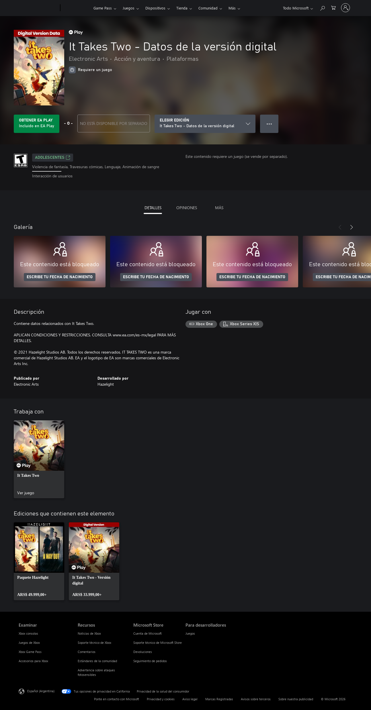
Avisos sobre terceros (256, 699)
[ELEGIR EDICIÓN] (205, 124)
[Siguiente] (351, 227)
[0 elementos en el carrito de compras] (333, 7)
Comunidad (208, 7)
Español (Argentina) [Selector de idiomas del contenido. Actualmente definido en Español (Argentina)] (40, 691)
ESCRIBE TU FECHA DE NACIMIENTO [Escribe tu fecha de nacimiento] (60, 277)
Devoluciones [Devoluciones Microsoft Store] (142, 652)
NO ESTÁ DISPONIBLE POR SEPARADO (113, 123)
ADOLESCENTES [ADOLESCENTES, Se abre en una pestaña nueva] (52, 157)
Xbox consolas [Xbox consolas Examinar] (28, 633)
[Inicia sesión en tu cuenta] (345, 8)
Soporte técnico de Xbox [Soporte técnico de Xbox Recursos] (94, 642)
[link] (39, 459)
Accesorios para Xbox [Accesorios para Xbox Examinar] (33, 661)
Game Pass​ (102, 7)
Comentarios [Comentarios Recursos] (86, 652)
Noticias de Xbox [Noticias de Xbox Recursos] (89, 633)
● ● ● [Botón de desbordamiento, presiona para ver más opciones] (269, 123)
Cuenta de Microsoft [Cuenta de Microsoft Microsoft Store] (147, 633)
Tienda (182, 7)
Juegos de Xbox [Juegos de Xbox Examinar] (29, 642)
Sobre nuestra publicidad (295, 699)
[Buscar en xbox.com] (322, 7)
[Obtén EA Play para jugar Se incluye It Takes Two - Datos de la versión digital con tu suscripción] (36, 124)
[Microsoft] (38, 8)
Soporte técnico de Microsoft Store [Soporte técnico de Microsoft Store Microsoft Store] (157, 642)
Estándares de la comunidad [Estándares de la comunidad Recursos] (97, 661)
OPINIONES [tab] (186, 207)
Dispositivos (155, 7)
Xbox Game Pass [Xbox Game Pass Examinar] (30, 652)
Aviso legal (190, 699)
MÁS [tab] (219, 207)
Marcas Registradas (219, 699)
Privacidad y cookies (161, 699)
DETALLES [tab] (153, 207)
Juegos (128, 7)
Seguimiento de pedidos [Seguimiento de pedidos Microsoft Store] (150, 661)
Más (232, 7)
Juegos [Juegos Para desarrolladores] (190, 633)
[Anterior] (340, 227)
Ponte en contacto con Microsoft (116, 699)
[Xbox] (76, 8)
